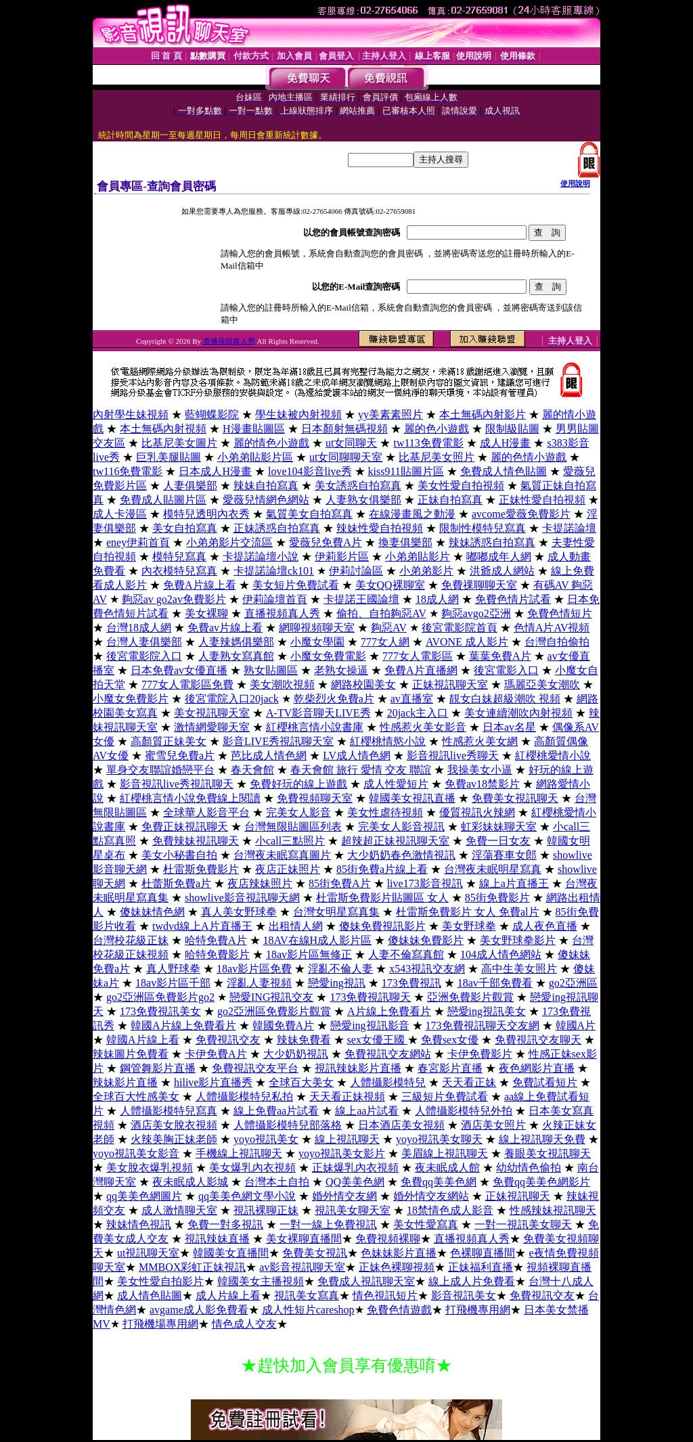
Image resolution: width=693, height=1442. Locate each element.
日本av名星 (509, 727)
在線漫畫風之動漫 (412, 514)
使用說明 (575, 183)
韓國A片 (576, 1025)
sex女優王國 (377, 1039)
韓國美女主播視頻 (260, 1281)
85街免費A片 (340, 883)
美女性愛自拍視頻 (461, 485)
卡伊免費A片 (216, 1054)
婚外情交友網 (344, 1196)
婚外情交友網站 (431, 1196)
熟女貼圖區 (271, 670)
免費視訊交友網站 (387, 1054)
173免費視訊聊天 (370, 997)
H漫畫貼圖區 (254, 428)
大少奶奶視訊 (295, 1054)
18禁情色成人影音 (450, 1210)
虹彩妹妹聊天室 (499, 826)
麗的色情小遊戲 (528, 457)
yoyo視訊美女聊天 (439, 1139)
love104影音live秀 (310, 471)
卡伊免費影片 (479, 1054)
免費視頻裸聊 (387, 1238)
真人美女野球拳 (239, 912)
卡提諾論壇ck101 (273, 571)
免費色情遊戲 (399, 1309)
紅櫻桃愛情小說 (553, 755)
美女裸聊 (206, 613)
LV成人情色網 (356, 755)
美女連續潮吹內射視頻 (518, 713)
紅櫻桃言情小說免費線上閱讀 (190, 798)
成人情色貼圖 (149, 1295)
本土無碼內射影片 (482, 414)
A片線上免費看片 (389, 1011)
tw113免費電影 (428, 443)
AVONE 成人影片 (467, 642)
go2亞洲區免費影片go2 (160, 997)
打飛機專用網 (477, 1309)
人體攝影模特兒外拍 (463, 1111)
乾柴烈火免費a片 (334, 698)
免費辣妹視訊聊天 (195, 841)
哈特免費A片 (216, 940)
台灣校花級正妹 (131, 940)
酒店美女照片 (493, 1125)
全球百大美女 (301, 1082)
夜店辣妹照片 (259, 883)
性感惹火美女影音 (423, 727)
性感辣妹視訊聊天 (553, 1210)
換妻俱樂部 (405, 542)
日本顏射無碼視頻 (344, 428)
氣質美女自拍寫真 (309, 514)
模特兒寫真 (179, 556)
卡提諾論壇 (569, 528)
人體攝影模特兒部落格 (287, 1125)
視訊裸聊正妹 (265, 1210)
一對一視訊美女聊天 (523, 1224)
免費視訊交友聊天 (538, 1039)
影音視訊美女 (463, 1295)
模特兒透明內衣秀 (206, 514)
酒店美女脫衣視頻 (174, 1125)
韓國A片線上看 (142, 1039)
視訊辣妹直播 (217, 1238)
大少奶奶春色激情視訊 (401, 855)
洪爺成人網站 (502, 571)
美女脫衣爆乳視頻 (149, 1167)
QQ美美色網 (355, 1182)
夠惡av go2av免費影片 (174, 599)
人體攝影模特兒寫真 (168, 1111)
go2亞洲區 (573, 983)
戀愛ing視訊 (336, 983)
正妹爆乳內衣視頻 (355, 1167)
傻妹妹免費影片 (426, 940)
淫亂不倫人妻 (340, 968)
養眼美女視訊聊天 (547, 1153)
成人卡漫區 (120, 514)
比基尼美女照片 (436, 457)
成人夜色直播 (544, 926)
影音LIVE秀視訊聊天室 (278, 741)
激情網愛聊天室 (212, 727)
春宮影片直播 (450, 1068)
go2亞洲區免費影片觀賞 (274, 1011)
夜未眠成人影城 (190, 1182)
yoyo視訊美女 (265, 1139)
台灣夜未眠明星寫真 (492, 869)
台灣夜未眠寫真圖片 (282, 855)
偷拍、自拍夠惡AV (381, 613)
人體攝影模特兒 (388, 1082)
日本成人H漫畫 (215, 471)
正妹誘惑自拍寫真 (276, 528)
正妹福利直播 (480, 1267)
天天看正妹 (469, 1082)
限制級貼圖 (512, 428)
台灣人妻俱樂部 (144, 642)
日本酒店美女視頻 (401, 1125)
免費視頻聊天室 (315, 798)
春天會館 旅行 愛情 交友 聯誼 (360, 769)
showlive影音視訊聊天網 (242, 897)
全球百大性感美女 (136, 1096)
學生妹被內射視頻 (298, 414)
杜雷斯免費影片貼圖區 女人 (382, 897)
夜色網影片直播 (537, 1068)
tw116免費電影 (127, 471)
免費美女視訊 (314, 1253)
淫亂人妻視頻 (259, 983)
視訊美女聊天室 (352, 1210)
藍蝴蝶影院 (212, 414)
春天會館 (252, 769)
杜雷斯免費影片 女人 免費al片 (467, 912)
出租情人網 (296, 926)
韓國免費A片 (283, 1025)
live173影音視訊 (425, 883)
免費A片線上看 (199, 585)
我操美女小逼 (479, 769)
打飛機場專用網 (160, 1324)
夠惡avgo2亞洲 (476, 613)
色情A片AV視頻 (552, 627)
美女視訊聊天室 (212, 713)
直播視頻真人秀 (229, 341)
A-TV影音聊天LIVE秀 (318, 713)
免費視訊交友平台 (255, 1068)
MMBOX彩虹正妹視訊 (192, 1267)
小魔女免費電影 (328, 656)
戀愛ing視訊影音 (369, 1025)
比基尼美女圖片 (179, 443)
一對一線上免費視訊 (328, 1224)
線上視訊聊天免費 (542, 1139)
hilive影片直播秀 (213, 1082)
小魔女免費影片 (131, 698)
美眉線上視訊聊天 (444, 1153)
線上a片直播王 (514, 883)
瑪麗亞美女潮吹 (542, 684)
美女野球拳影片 (518, 940)
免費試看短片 (544, 1082)
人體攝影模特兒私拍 (244, 1096)
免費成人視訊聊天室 (366, 1281)
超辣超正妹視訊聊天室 (395, 841)
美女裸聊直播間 (304, 1238)
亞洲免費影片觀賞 (470, 997)
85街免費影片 (497, 897)
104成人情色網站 (500, 954)
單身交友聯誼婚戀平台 (160, 769)
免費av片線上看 (225, 627)
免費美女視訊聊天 (515, 798)
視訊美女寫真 (306, 1295)
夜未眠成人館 (447, 1167)
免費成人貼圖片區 (163, 499)
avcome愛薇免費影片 (521, 514)
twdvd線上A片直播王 (202, 926)
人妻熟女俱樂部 (363, 499)
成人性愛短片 (395, 784)
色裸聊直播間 (482, 1253)
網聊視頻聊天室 (317, 627)
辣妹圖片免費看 (131, 1054)
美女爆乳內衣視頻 (252, 1167)
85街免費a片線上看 (382, 869)
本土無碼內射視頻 (163, 428)
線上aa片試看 (367, 1111)
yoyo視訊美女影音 (136, 1153)
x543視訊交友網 (427, 968)
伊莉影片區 (342, 556)
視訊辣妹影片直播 (358, 1068)
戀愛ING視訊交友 (271, 997)
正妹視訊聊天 (517, 1196)
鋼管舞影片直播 (158, 1068)
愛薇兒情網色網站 (266, 499)
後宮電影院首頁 (459, 627)
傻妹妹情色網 (152, 912)
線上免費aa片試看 (276, 1111)
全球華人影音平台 (206, 812)
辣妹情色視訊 (138, 1224)
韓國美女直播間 (231, 1253)
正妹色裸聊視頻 (396, 1267)
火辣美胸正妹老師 (174, 1139)
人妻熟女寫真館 (236, 656)
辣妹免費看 (304, 1039)
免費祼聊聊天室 (479, 585)
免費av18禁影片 (482, 784)
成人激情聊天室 (179, 1210)
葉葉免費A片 (500, 656)
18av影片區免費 (254, 968)
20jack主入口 (418, 713)
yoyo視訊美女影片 (341, 1153)
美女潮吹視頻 (282, 684)
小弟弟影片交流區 (229, 542)
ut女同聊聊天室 (345, 457)
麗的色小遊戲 (436, 428)
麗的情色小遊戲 (271, 443)
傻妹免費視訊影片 (382, 926)
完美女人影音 (298, 812)
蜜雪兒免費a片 (180, 755)
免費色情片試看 (513, 599)
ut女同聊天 (351, 443)
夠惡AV (389, 627)
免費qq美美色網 (438, 1182)
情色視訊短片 (385, 1295)
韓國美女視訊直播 (412, 798)
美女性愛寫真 (425, 1224)
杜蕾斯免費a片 (176, 883)
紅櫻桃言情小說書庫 (314, 727)
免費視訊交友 (228, 1039)
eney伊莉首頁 (138, 542)
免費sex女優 (449, 1039)
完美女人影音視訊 (401, 826)
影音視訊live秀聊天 (453, 755)
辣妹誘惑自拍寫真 (492, 542)
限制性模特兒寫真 (482, 528)
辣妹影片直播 (125, 1082)
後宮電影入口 (506, 670)
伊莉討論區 (356, 571)
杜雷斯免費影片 (201, 869)
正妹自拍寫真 (450, 499)
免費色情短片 (559, 613)
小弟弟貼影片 (417, 556)
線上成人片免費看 (471, 1281)
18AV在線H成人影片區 (317, 940)
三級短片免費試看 (444, 1096)
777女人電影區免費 (187, 684)
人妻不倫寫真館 (406, 954)
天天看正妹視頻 (347, 1096)
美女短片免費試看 (295, 585)
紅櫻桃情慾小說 (388, 741)
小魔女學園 (317, 642)
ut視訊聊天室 (148, 1253)
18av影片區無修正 (309, 954)
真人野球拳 (173, 968)
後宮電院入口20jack (232, 698)
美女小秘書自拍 (179, 855)
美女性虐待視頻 (385, 812)
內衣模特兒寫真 (179, 571)
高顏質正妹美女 (168, 741)
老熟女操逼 (341, 670)
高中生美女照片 (519, 968)
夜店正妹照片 (287, 869)
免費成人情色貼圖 (503, 471)
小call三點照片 (290, 841)
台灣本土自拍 (276, 1182)
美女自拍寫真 (184, 528)
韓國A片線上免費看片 (183, 1025)
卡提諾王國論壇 (361, 599)
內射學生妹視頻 (131, 414)
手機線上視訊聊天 (239, 1153)
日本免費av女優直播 (179, 670)
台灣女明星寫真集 (336, 912)
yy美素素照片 (390, 414)
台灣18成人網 (138, 627)
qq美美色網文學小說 (247, 1196)
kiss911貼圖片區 (406, 471)
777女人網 (385, 642)
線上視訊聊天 (347, 1139)
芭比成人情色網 (269, 755)
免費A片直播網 (420, 670)
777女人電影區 (417, 656)
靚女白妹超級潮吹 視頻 (504, 698)
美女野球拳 (469, 926)
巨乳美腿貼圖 (168, 457)
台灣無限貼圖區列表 (293, 826)
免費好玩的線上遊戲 (298, 784)
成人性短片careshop (308, 1309)
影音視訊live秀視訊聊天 (176, 784)
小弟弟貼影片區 (255, 457)
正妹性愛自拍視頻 (542, 499)
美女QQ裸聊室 (390, 585)
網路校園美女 (363, 684)
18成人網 (437, 599)
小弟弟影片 (426, 571)
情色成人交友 (244, 1324)
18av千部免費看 (495, 983)
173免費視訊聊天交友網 (482, 1025)
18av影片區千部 (172, 983)
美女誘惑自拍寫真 (358, 485)
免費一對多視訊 (225, 1224)
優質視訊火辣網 (477, 812)
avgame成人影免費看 (199, 1309)
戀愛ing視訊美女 (486, 1011)
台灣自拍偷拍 (556, 642)
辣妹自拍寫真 (265, 485)
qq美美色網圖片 (144, 1196)
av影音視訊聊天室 (302, 1267)
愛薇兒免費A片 (325, 542)
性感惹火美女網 (480, 741)
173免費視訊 (411, 983)
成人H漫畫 (505, 443)
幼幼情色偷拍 (528, 1167)
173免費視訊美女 (160, 1011)
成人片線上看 (228, 1295)
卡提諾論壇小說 (260, 556)
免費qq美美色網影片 (541, 1182)
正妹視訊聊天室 (450, 684)
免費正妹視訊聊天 (184, 826)
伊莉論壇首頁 (274, 599)
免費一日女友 (498, 841)
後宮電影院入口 (144, 656)
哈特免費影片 (217, 954)
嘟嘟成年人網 (498, 556)
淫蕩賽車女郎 (504, 855)
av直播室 (411, 698)
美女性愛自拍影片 (160, 1281)
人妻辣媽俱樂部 (236, 642)
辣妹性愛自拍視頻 (379, 528)
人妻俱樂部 (190, 485)
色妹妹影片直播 (399, 1253)
